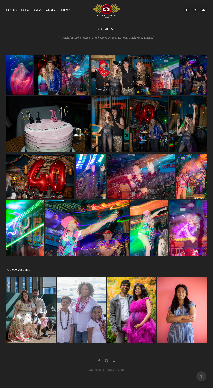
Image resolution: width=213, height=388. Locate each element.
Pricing (25, 9)
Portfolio (11, 9)
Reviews (37, 9)
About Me (51, 9)
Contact (65, 9)
